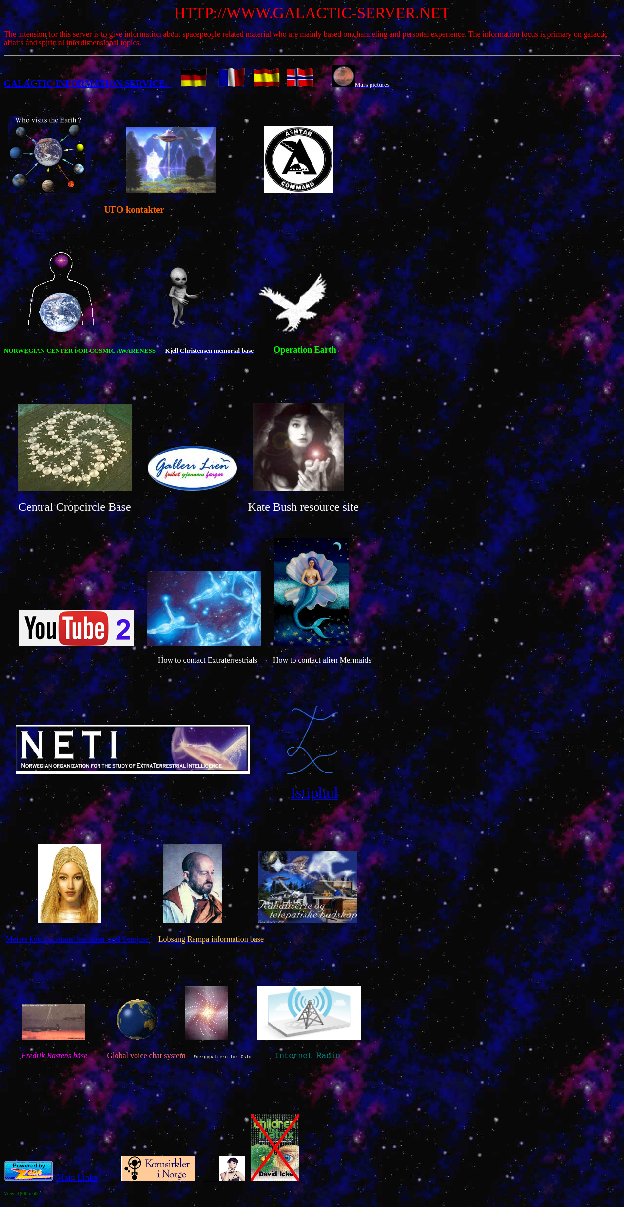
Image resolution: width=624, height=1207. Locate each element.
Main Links (77, 1181)
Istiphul (314, 792)
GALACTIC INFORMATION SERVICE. (88, 84)
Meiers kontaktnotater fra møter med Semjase (77, 939)
